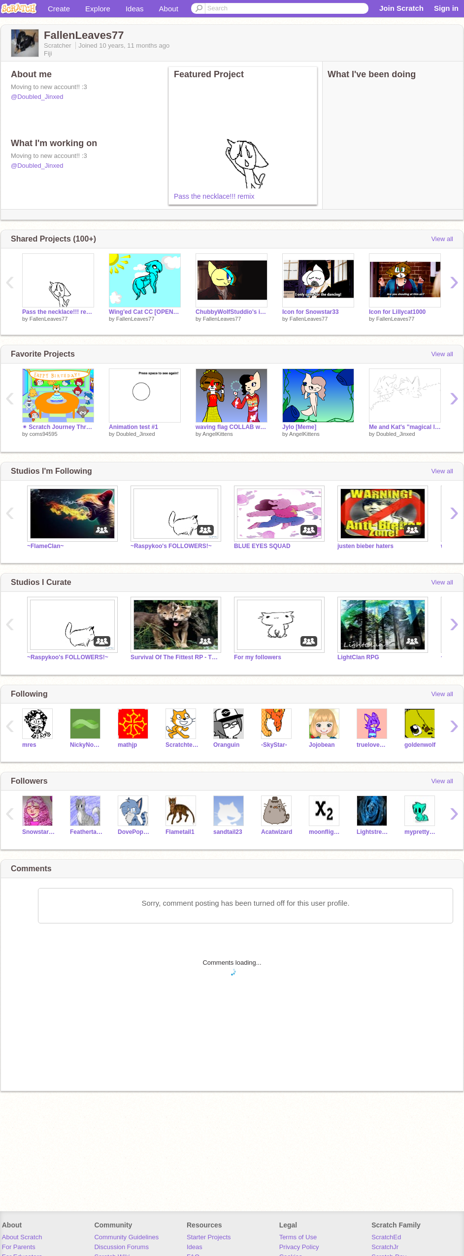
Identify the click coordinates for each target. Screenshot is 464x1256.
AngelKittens (217, 434)
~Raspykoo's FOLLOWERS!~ (171, 546)
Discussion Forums (121, 1247)
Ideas (135, 8)
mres (29, 744)
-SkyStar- (274, 744)
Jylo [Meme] (299, 427)
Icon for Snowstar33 (310, 311)
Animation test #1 (133, 427)
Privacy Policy (299, 1247)
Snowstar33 (38, 831)
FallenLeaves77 (49, 319)
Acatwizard (276, 831)
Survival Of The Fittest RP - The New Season (175, 657)
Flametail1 (180, 831)
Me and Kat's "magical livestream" (405, 427)
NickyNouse (86, 744)
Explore (97, 8)
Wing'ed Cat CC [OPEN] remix (145, 311)
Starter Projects (209, 1237)
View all (442, 239)
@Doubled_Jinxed (37, 96)
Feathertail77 (86, 831)
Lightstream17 (373, 831)
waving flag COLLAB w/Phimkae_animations (231, 427)
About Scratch (22, 1237)
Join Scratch (401, 8)
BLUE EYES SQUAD (262, 546)
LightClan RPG (358, 657)
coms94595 (44, 434)
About (168, 8)
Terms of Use (298, 1237)
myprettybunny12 (420, 831)
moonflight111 (325, 831)
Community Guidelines (126, 1237)
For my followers (257, 657)
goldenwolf (419, 744)
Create (59, 8)
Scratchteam (182, 744)
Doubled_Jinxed (135, 434)
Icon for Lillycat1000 (397, 311)
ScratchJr (384, 1247)
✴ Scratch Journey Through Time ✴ (58, 427)
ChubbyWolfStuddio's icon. (231, 311)
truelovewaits (373, 744)
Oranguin (226, 744)
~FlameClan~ (45, 546)
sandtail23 (227, 831)
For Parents (18, 1247)
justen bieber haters (365, 546)
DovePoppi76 (134, 831)
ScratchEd (386, 1237)
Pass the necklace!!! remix (214, 196)
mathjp (127, 744)
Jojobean (322, 744)
